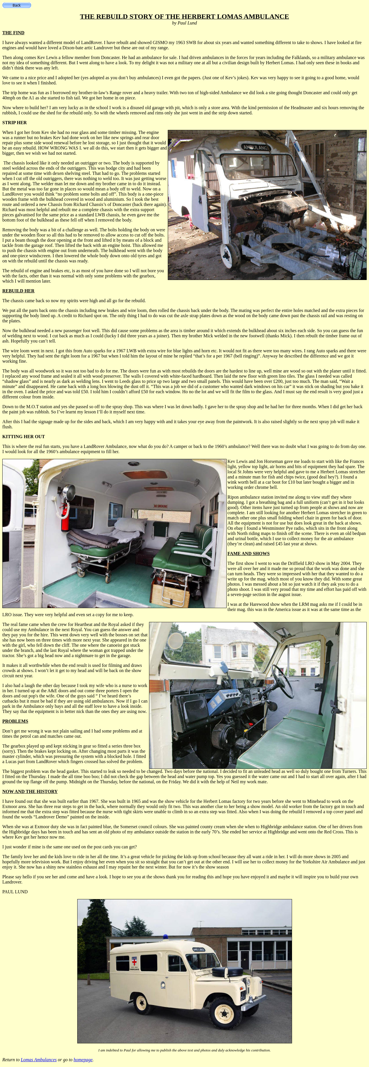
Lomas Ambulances (39, 1059)
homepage (83, 1059)
